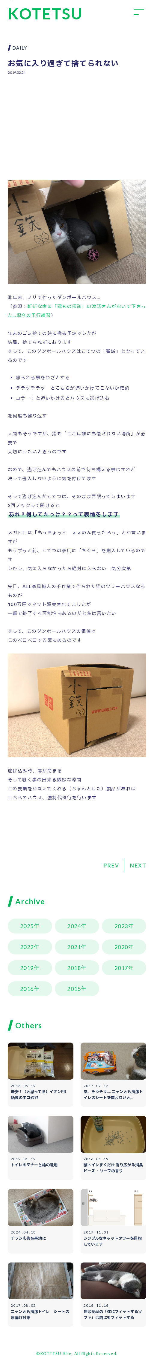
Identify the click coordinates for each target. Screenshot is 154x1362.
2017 (121, 968)
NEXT (138, 865)
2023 (121, 926)
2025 (27, 926)
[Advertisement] (77, 123)
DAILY (19, 47)
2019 (27, 968)
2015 (74, 988)
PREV (111, 865)
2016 (27, 988)
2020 (121, 947)
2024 (74, 926)
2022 (27, 947)
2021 (74, 947)
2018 (74, 968)
